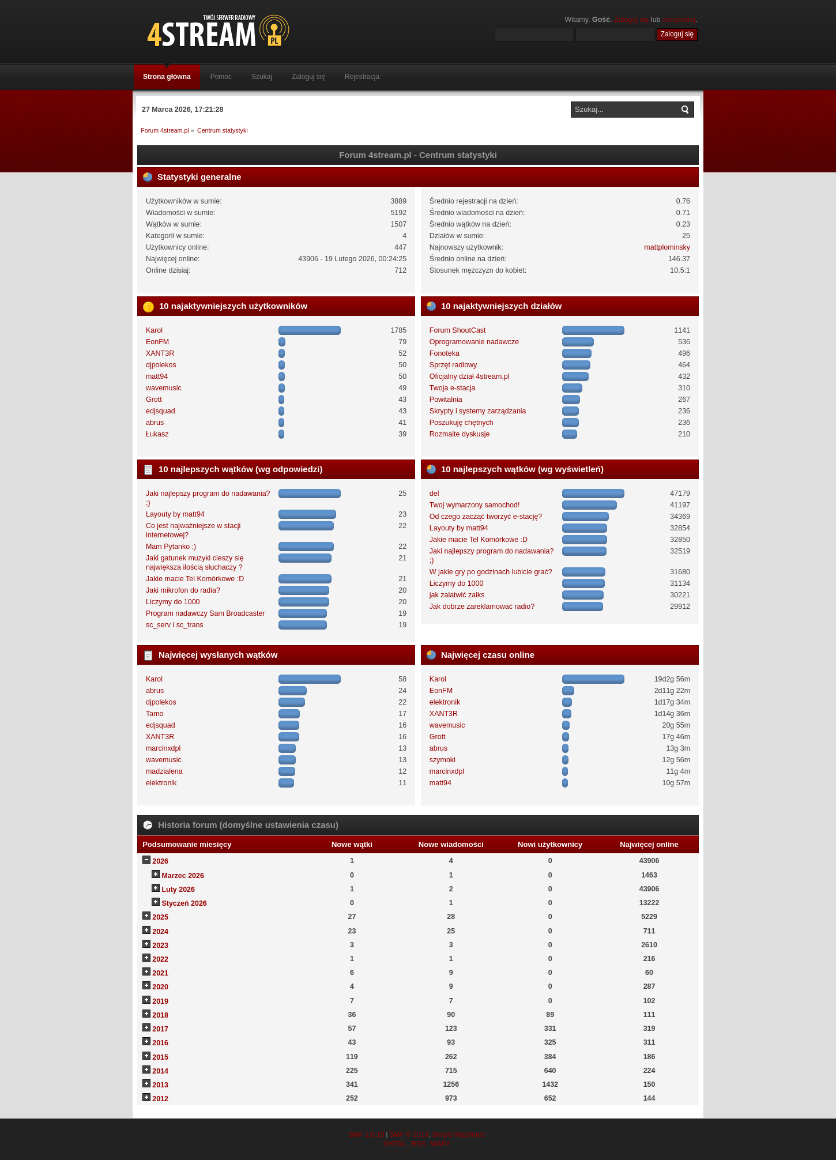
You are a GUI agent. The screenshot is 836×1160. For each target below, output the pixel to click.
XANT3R (160, 353)
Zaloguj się (631, 20)
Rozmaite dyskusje (460, 434)
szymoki (442, 760)
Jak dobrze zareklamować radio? (482, 606)
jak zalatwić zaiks (457, 595)
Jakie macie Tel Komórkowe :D (195, 579)
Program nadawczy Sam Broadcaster (205, 613)
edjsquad (160, 411)
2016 (160, 1043)
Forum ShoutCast (458, 330)
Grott (154, 400)
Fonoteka (445, 353)
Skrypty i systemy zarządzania (478, 411)
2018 (160, 1015)
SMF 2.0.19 (366, 1135)
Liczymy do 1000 (173, 602)
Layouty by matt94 (175, 514)
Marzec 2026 (182, 876)
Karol (154, 330)
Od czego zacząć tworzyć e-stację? (486, 517)
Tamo (155, 714)
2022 (160, 959)
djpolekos (161, 365)
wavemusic (164, 388)
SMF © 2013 (408, 1135)
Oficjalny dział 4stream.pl (470, 376)
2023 (160, 945)
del (434, 493)
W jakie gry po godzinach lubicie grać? (491, 572)
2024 (160, 932)
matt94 (157, 376)
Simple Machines (458, 1135)
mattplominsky (667, 247)
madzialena (164, 771)
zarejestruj (679, 20)
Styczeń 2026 (183, 903)
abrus (155, 423)
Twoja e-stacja (453, 388)
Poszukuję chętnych (462, 423)
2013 (160, 1085)
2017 (160, 1029)
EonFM (157, 342)
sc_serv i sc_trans (175, 625)
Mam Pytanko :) (171, 547)
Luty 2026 (178, 890)
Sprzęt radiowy (453, 365)
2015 (160, 1057)
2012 (160, 1099)
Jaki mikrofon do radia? (183, 590)
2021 (160, 973)
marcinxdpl (163, 748)
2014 (160, 1071)
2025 (160, 917)
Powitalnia (446, 400)
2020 (160, 987)
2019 (160, 1001)
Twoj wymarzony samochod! (475, 505)
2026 (160, 861)
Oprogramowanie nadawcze (474, 342)
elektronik (161, 783)
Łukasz (157, 434)
